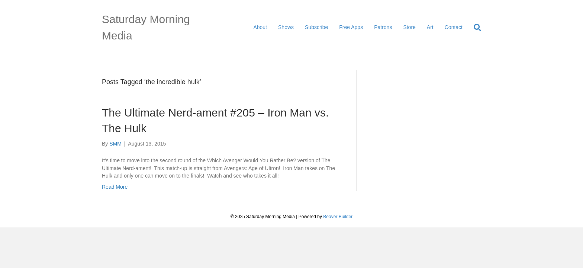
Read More (115, 187)
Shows (286, 27)
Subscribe (316, 27)
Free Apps (351, 27)
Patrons (383, 27)
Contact (454, 27)
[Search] (474, 27)
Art (430, 27)
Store (409, 27)
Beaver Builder (337, 216)
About (260, 27)
